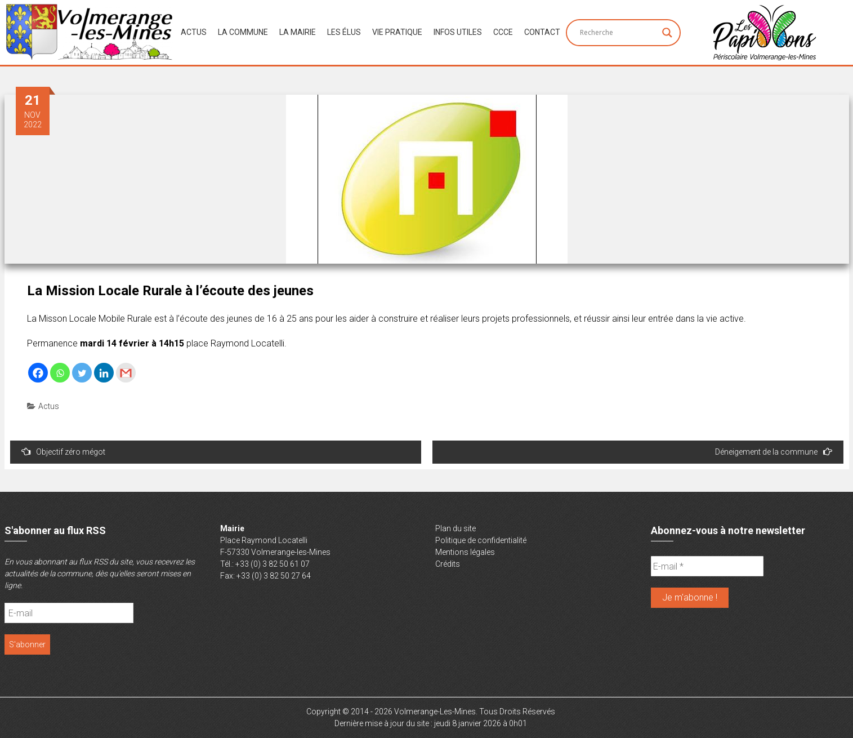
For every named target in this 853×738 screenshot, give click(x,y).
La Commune (243, 32)
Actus (194, 32)
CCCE (503, 32)
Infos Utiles (458, 32)
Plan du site (455, 528)
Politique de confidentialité (480, 540)
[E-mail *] (707, 566)
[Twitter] (82, 373)
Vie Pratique (397, 32)
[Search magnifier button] (667, 33)
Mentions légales (465, 552)
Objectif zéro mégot (63, 451)
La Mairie (297, 32)
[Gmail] (126, 373)
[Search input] (618, 33)
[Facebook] (38, 373)
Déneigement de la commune (773, 451)
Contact (542, 32)
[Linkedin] (104, 373)
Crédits (447, 563)
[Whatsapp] (60, 373)
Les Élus (344, 32)
